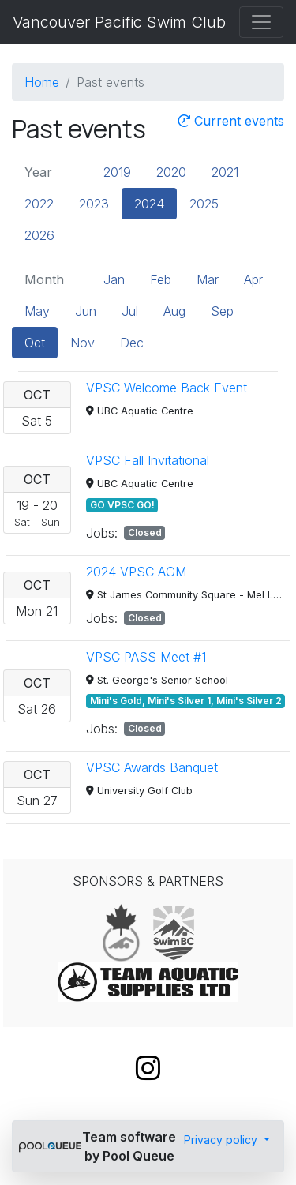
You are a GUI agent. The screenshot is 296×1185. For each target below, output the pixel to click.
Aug (174, 311)
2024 (149, 204)
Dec (132, 343)
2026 (39, 235)
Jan (114, 279)
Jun (85, 311)
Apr (253, 279)
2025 (204, 204)
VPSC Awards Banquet (152, 767)
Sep (222, 311)
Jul (130, 311)
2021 (225, 172)
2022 (39, 204)
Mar (208, 279)
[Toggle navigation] (261, 22)
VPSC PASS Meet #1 (146, 657)
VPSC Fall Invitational (147, 460)
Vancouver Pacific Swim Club (119, 22)
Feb (160, 279)
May (37, 311)
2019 (117, 172)
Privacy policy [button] (222, 1139)
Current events (231, 121)
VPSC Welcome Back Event (166, 388)
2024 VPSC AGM (136, 571)
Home (41, 82)
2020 (171, 172)
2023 (94, 204)
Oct (34, 343)
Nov (82, 343)
